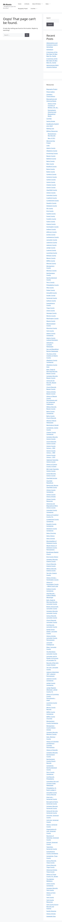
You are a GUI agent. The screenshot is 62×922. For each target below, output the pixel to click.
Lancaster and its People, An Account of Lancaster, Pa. (52, 658)
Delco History (50, 536)
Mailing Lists (50, 128)
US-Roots (26, 4)
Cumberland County (52, 200)
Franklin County (51, 219)
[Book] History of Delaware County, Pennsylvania (51, 547)
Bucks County (50, 169)
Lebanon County (51, 245)
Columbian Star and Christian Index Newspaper (52, 783)
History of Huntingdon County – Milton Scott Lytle (52, 584)
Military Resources (52, 131)
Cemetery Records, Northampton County (52, 754)
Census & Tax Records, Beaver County (51, 382)
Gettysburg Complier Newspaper (49, 344)
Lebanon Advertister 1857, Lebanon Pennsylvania (52, 674)
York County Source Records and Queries (52, 906)
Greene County (51, 224)
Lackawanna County (52, 237)
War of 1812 (51, 138)
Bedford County (51, 158)
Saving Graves (50, 121)
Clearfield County (51, 190)
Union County (50, 310)
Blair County (50, 164)
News (49, 4)
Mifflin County (50, 261)
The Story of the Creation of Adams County (52, 356)
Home (19, 4)
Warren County (51, 316)
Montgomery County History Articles (51, 728)
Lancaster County (51, 240)
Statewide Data (51, 916)
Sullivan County (51, 301)
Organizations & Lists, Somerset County (51, 831)
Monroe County (51, 263)
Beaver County (50, 156)
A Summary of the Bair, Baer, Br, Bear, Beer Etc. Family (51, 54)
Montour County (51, 270)
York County (50, 331)
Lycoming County (51, 253)
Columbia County (51, 195)
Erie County (49, 211)
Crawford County (51, 198)
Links (48, 145)
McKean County (51, 255)
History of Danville (52, 750)
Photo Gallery (50, 92)
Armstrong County (52, 153)
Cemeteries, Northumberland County (51, 768)
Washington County (52, 318)
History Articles (51, 914)
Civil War (49, 119)
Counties (35, 8)
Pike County (50, 287)
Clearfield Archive (51, 478)
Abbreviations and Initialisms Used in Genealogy (52, 45)
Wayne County (50, 321)
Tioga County (50, 308)
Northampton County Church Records (50, 761)
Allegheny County (51, 151)
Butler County (50, 172)
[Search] (27, 35)
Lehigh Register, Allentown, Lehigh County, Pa (51, 690)
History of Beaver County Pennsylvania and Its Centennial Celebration (51, 400)
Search (48, 18)
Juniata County (50, 234)
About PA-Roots (38, 4)
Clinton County (50, 193)
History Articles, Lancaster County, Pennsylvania (51, 638)
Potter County (50, 290)
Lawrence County (51, 242)
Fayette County (51, 214)
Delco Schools (50, 538)
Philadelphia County (52, 285)
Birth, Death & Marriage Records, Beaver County (52, 371)
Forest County (50, 216)
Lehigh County (50, 248)
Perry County (50, 282)
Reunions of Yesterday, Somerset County (52, 838)
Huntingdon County (52, 227)
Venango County (51, 313)
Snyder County (50, 295)
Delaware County (51, 206)
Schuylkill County (51, 293)
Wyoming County (51, 328)
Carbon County (51, 179)
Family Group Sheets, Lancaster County (51, 631)
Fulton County (50, 221)
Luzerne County (51, 250)
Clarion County (50, 187)
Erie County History (52, 557)
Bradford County (51, 166)
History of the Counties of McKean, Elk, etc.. (53, 105)
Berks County (50, 161)
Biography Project (23, 8)
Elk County (49, 208)
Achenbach (49, 49)
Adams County (50, 148)
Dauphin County (51, 203)
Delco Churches (51, 533)
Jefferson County (51, 232)
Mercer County (50, 258)
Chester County (51, 185)
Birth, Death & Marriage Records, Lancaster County (52, 602)
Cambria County (51, 174)
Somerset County (51, 298)
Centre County (50, 182)
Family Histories (51, 911)
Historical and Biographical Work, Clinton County (52, 506)
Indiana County (51, 229)
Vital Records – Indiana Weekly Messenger (51, 595)
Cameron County (51, 177)
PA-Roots (7, 4)
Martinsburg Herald (52, 425)
